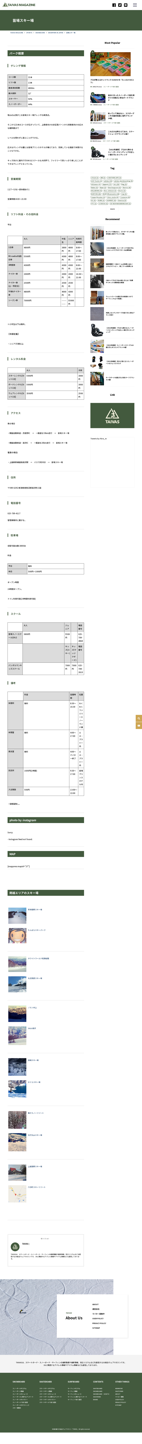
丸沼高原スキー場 (35, 984)
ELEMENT (110, 213)
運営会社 (96, 1315)
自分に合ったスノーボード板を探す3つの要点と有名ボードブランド (112, 112)
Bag (122, 197)
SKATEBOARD (45, 1382)
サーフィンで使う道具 (75, 1400)
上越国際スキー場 (35, 1172)
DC (92, 213)
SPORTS (29, 39)
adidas (106, 193)
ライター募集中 (98, 1320)
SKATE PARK (119, 1391)
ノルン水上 (32, 1013)
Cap (122, 206)
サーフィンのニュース (74, 1394)
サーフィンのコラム (74, 1389)
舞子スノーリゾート (36, 1119)
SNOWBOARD (40, 39)
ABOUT (95, 1310)
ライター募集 (119, 1397)
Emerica (121, 213)
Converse (124, 210)
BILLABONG (95, 203)
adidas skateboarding (122, 193)
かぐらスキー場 (34, 1088)
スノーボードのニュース (20, 1394)
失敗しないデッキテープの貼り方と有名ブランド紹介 (112, 327)
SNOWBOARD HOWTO (101, 1394)
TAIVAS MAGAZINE (16, 39)
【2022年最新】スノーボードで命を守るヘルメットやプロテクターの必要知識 (112, 262)
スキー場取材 (17, 1408)
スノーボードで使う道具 (111, 99)
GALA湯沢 (32, 1034)
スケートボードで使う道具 (111, 135)
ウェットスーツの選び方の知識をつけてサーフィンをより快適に (112, 310)
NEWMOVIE (119, 1389)
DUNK (100, 213)
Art (115, 197)
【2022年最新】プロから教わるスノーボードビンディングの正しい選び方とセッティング (112, 166)
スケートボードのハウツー (47, 1400)
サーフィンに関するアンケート (77, 1397)
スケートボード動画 (45, 1391)
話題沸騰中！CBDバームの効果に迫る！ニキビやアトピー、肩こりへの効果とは (112, 278)
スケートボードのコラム (47, 1389)
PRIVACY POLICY (99, 1329)
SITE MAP (118, 1405)
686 (102, 190)
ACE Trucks (95, 193)
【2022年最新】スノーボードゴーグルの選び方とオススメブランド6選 (112, 359)
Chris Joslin (111, 210)
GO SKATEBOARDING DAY (119, 216)
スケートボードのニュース (47, 1394)
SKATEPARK (97, 1397)
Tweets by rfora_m (99, 445)
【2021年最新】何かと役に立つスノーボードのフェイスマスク (112, 375)
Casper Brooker (97, 210)
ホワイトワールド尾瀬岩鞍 (39, 964)
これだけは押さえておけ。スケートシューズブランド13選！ (112, 148)
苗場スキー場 (70, 39)
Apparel (105, 197)
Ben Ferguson (113, 200)
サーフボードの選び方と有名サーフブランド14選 (112, 391)
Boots (120, 203)
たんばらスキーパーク (37, 936)
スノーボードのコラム (19, 1389)
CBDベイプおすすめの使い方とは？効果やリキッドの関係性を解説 (112, 294)
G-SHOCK (102, 216)
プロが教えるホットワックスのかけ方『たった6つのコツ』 (112, 82)
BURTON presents (109, 206)
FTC (92, 216)
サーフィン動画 (72, 1391)
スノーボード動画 (18, 1391)
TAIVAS (25, 1256)
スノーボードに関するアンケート (23, 1397)
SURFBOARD (73, 1382)
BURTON (94, 206)
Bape (102, 200)
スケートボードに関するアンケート (50, 1397)
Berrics (125, 200)
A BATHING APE (113, 190)
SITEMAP (96, 1334)
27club (93, 190)
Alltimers (94, 197)
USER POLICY (98, 1325)
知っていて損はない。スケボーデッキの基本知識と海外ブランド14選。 (112, 130)
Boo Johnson (109, 203)
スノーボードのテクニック (21, 1405)
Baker (93, 200)
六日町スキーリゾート (37, 1193)
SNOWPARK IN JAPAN (55, 39)
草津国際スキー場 (35, 915)
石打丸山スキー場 (35, 1141)
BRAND (95, 1400)
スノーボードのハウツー (20, 1400)
